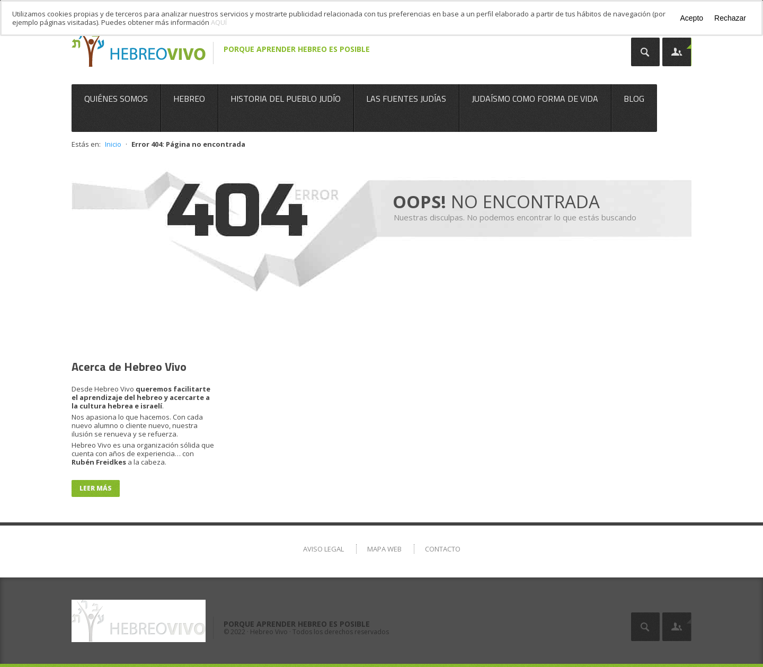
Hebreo (189, 98)
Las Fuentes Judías (406, 98)
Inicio (113, 144)
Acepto (691, 18)
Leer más (95, 488)
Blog (634, 98)
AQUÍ (219, 22)
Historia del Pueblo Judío (285, 98)
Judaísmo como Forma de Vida (535, 98)
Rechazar (730, 18)
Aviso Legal (323, 549)
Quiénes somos (116, 98)
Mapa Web (384, 549)
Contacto (442, 549)
